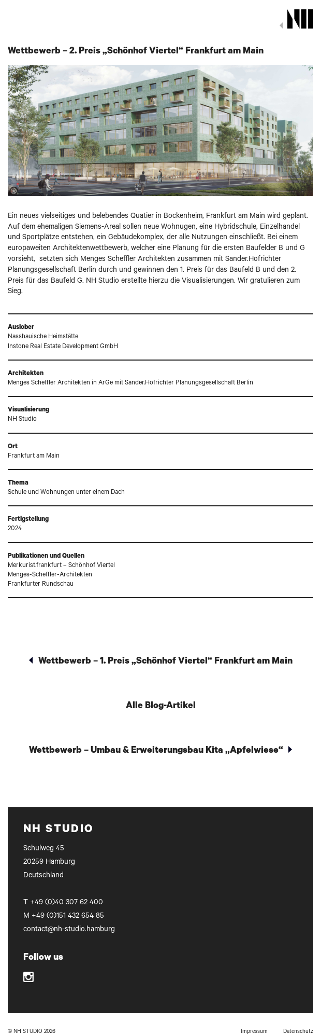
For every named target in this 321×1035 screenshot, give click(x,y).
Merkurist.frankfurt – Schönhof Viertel (61, 566)
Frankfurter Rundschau (41, 584)
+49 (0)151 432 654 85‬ (68, 917)
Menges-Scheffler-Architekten (50, 575)
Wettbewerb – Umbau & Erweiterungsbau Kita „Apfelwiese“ (156, 751)
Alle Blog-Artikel (161, 706)
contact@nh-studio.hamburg (69, 930)
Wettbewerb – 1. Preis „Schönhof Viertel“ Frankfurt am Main (165, 662)
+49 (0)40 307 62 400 (66, 903)
